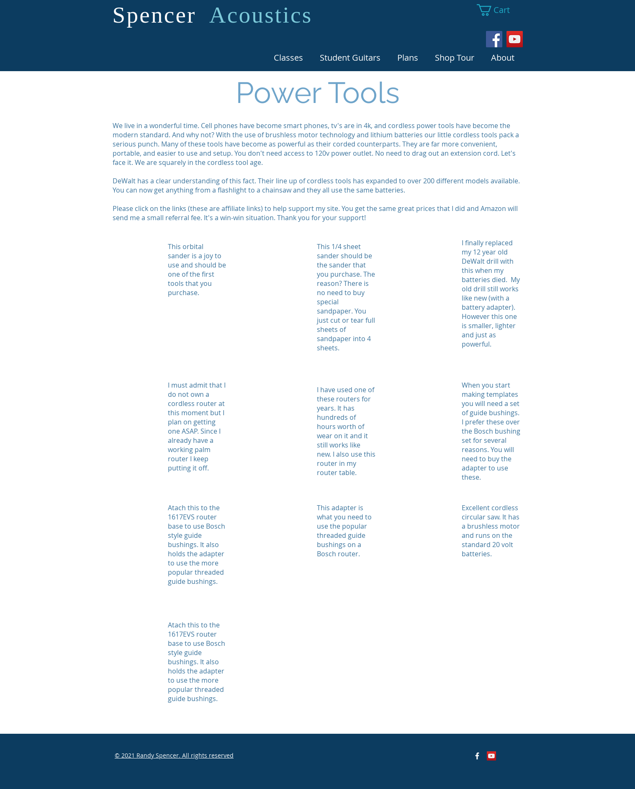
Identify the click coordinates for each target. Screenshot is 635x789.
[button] (499, 10)
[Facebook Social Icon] (494, 39)
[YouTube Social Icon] (514, 39)
